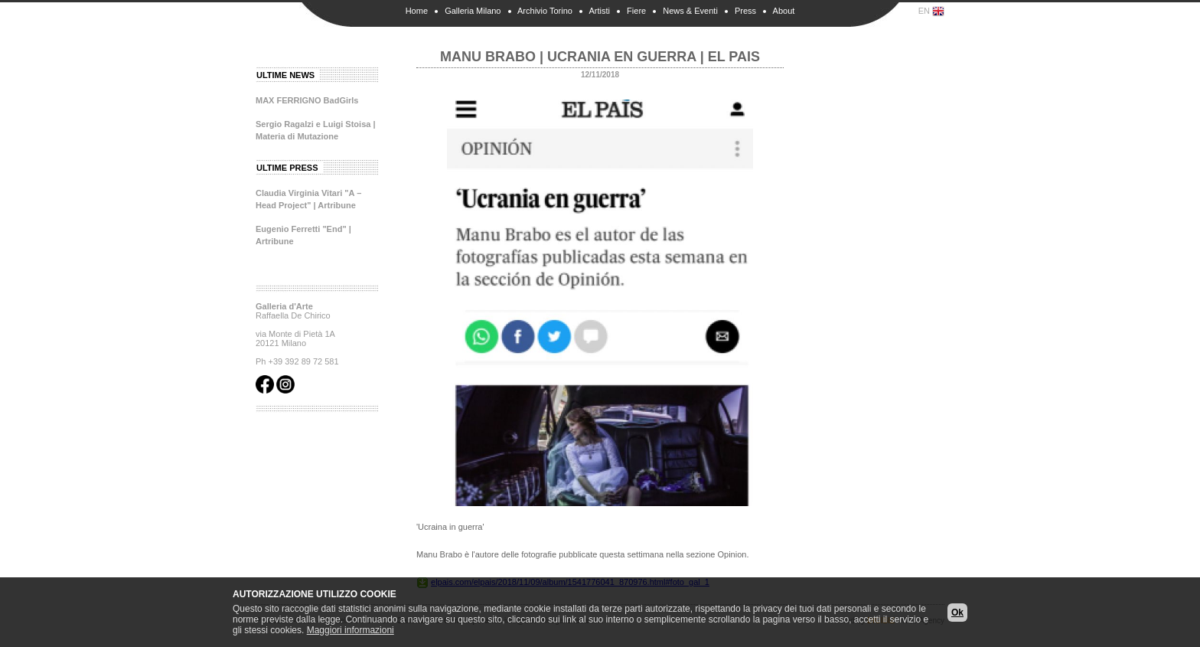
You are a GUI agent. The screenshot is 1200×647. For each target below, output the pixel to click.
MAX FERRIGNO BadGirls (307, 100)
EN (931, 11)
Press (745, 10)
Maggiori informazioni (350, 630)
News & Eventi (690, 10)
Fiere (636, 10)
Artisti (599, 10)
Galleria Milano (473, 10)
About (784, 10)
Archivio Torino (544, 10)
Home (417, 10)
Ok (957, 612)
